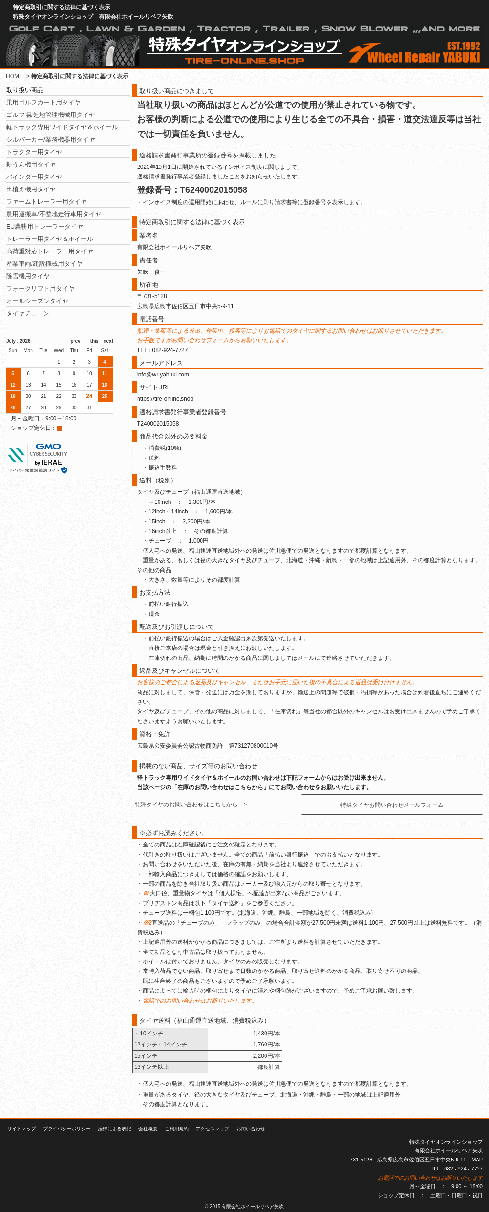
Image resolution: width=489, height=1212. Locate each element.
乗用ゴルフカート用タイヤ (43, 102)
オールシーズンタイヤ (37, 300)
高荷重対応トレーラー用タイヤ (49, 251)
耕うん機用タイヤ (31, 164)
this (92, 341)
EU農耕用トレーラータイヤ (44, 226)
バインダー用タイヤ (34, 176)
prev (78, 341)
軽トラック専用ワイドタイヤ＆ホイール (62, 127)
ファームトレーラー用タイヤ (46, 201)
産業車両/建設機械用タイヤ (44, 263)
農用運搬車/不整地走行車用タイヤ (53, 214)
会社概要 (148, 1128)
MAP (477, 1159)
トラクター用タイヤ (34, 152)
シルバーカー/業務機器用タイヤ (50, 139)
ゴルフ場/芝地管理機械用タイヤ (50, 114)
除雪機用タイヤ (28, 276)
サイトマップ (21, 1128)
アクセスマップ (212, 1128)
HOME (14, 76)
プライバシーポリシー (67, 1128)
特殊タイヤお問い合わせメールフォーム (392, 805)
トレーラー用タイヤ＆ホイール (49, 238)
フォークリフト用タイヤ (40, 288)
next (105, 341)
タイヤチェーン (28, 313)
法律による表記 (114, 1128)
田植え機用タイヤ (31, 189)
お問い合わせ (250, 1128)
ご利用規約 (177, 1128)
